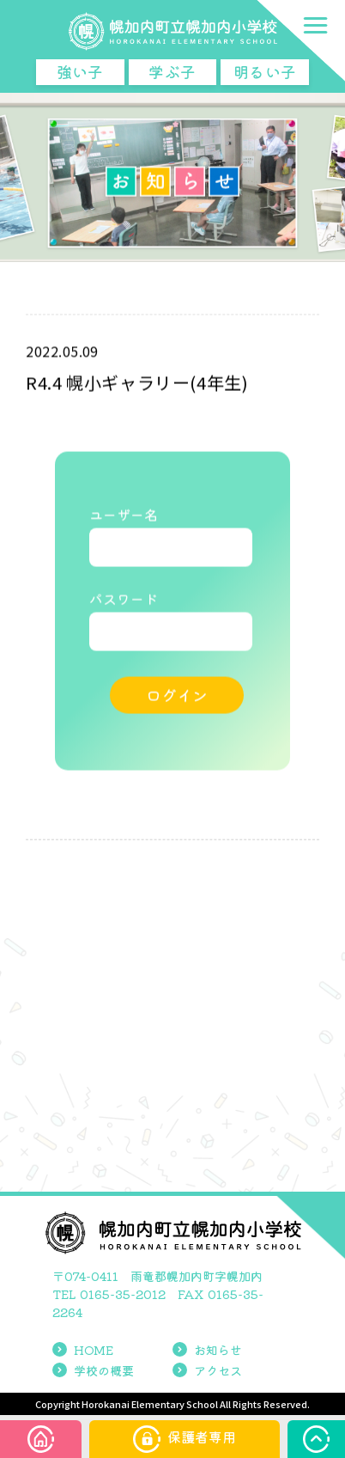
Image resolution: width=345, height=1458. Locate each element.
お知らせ (207, 1349)
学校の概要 (93, 1370)
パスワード (123, 599)
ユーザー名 (123, 515)
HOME (82, 1349)
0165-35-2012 (123, 1293)
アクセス (207, 1370)
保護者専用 (184, 1439)
